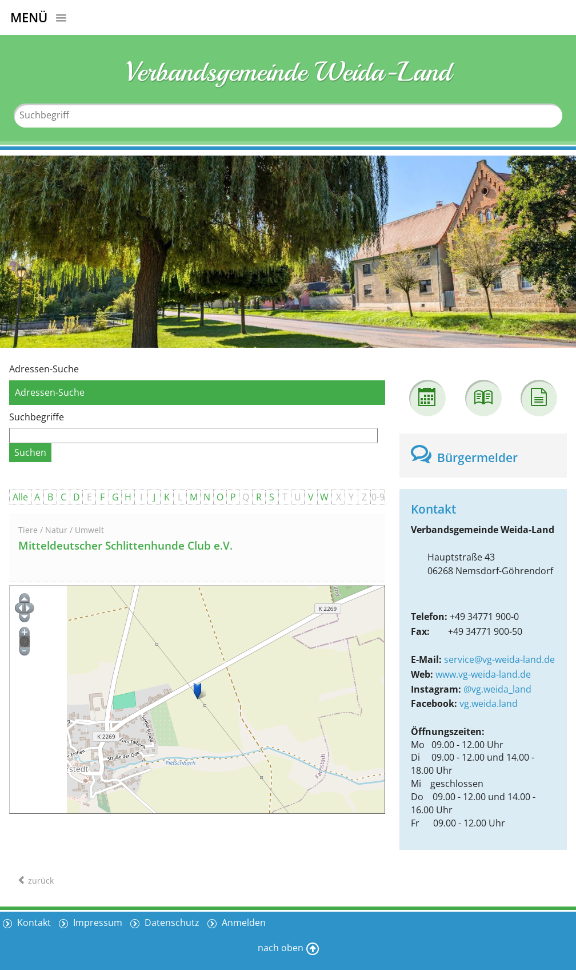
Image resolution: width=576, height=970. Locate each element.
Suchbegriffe (36, 417)
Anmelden (242, 922)
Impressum (96, 922)
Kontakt (33, 922)
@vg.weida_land (497, 689)
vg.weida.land (488, 703)
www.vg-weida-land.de (483, 674)
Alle (20, 497)
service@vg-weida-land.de (499, 659)
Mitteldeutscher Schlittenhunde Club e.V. (125, 545)
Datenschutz (170, 922)
